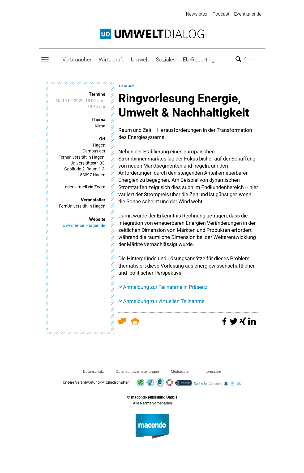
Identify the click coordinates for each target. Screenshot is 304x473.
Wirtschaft (111, 59)
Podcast (221, 14)
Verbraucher (77, 59)
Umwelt (140, 59)
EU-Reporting (199, 59)
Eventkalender (248, 14)
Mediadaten (181, 371)
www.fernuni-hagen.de (83, 225)
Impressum (211, 371)
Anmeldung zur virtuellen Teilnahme (164, 301)
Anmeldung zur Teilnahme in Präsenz (165, 287)
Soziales (166, 59)
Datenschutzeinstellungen (137, 371)
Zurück (128, 85)
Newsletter (197, 14)
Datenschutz (93, 371)
